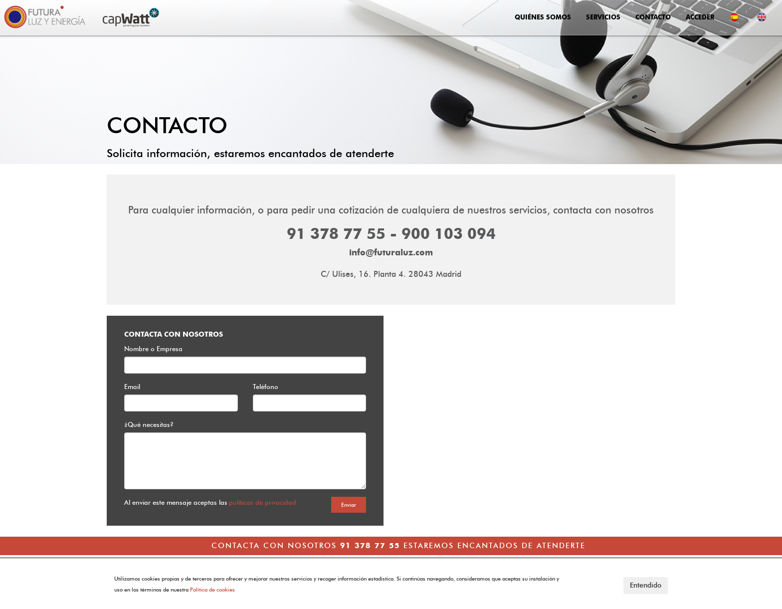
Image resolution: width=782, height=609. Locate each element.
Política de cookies (212, 589)
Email (132, 387)
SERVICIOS (603, 17)
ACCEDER (700, 17)
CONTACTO (653, 17)
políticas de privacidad (262, 502)
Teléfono (265, 387)
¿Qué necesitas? (149, 424)
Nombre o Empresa (153, 349)
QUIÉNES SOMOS (543, 17)
